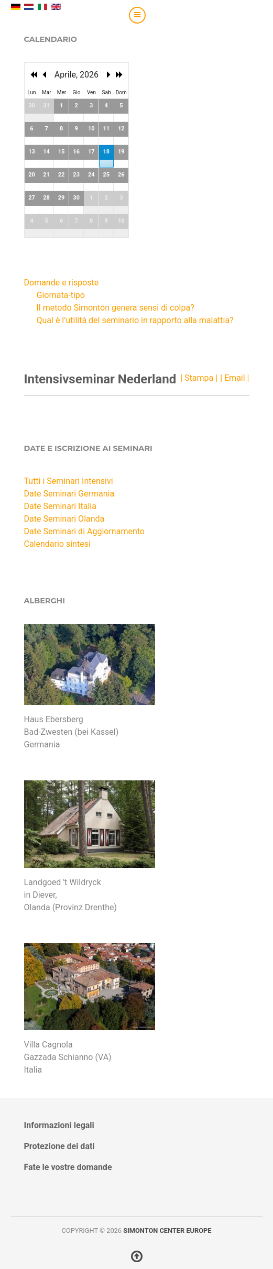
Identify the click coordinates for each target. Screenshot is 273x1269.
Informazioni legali (59, 1125)
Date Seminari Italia (60, 506)
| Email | (234, 378)
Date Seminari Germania (69, 494)
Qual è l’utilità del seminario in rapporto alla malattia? (135, 320)
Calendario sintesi (57, 544)
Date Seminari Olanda (64, 519)
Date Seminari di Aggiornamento (84, 531)
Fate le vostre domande (68, 1167)
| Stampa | (198, 378)
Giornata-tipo (61, 295)
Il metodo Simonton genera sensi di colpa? (115, 308)
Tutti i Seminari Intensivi (68, 481)
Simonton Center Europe (167, 1230)
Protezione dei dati (59, 1146)
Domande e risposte (61, 283)
